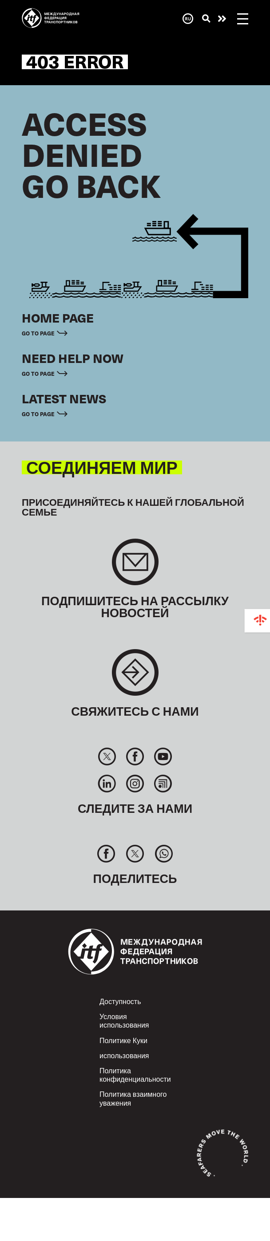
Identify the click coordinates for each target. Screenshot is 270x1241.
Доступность (120, 1001)
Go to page (38, 333)
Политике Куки (123, 1040)
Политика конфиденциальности (135, 1074)
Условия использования (124, 1020)
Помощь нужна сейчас (222, 19)
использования (124, 1055)
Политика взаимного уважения (133, 1097)
